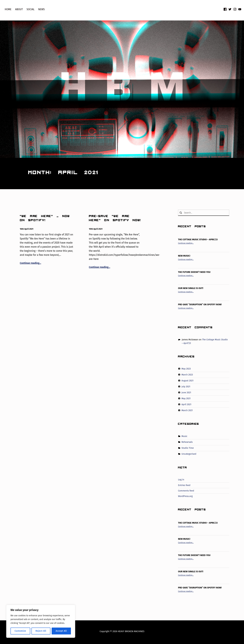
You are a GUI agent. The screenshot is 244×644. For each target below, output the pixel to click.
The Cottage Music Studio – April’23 (198, 239)
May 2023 (186, 368)
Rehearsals (187, 442)
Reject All (41, 631)
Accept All (61, 631)
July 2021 (186, 386)
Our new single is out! (190, 288)
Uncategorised (189, 453)
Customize (20, 631)
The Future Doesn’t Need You (194, 272)
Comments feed (186, 490)
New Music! (184, 255)
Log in (181, 479)
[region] (40, 621)
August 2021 (187, 380)
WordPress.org (185, 496)
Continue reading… (30, 263)
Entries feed (184, 485)
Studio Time (188, 448)
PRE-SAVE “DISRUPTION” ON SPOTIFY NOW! (199, 304)
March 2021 (187, 410)
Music (184, 436)
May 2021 (186, 398)
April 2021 (186, 404)
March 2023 (187, 374)
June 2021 (186, 392)
